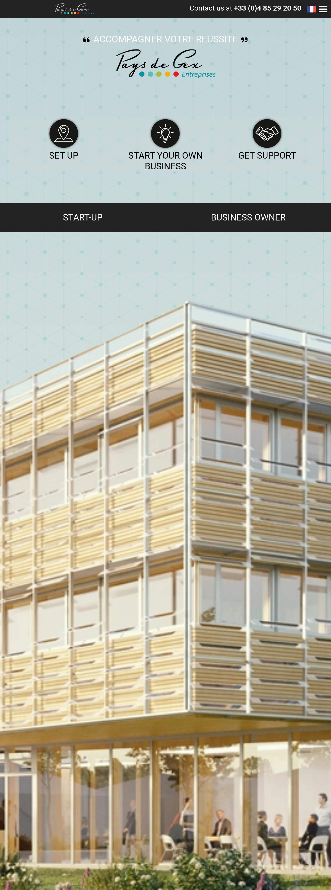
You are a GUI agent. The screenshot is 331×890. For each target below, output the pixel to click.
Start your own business (165, 161)
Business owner (248, 217)
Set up (64, 155)
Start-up (83, 217)
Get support (267, 155)
